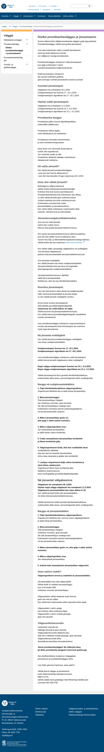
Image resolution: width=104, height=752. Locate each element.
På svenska (43, 6)
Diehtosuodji (40, 712)
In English (53, 6)
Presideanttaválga (25, 26)
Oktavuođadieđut (54, 16)
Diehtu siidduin (68, 16)
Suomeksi (32, 6)
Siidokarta (39, 715)
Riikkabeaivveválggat (13, 40)
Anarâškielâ (46, 9)
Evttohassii (42, 16)
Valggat (4, 26)
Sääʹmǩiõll (57, 9)
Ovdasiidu (5, 16)
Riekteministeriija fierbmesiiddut (82, 715)
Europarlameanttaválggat (13, 59)
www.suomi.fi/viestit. (75, 243)
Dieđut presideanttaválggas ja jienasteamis (14, 50)
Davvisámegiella (33, 9)
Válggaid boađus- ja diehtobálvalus (83, 709)
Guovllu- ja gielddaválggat (10, 66)
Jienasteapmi (28, 16)
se (9, 26)
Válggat (16, 16)
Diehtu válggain (75, 712)
